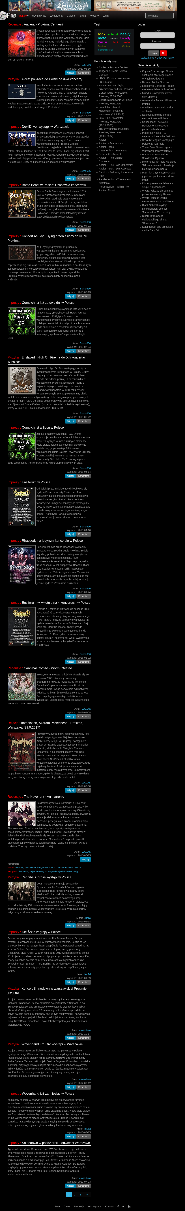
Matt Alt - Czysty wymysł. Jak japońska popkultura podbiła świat (158, 176)
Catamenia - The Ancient (113, 150)
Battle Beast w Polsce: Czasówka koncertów (54, 185)
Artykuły (23, 15)
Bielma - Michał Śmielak (155, 82)
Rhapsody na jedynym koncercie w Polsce (52, 540)
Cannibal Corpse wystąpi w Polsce (46, 877)
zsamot (11, 867)
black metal (121, 42)
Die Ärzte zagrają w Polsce (41, 932)
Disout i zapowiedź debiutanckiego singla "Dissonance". (154, 219)
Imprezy (13, 126)
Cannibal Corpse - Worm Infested (48, 668)
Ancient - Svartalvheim (111, 143)
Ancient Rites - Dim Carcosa (115, 168)
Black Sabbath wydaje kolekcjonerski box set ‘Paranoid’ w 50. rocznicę (156, 209)
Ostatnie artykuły (148, 65)
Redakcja (79, 1206)
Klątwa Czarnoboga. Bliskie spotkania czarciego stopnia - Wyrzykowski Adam (158, 75)
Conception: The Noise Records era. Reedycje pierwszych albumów (155, 126)
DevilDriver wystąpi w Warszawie (45, 126)
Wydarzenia (56, 15)
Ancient (114, 38)
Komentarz (83, 73)
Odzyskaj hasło (165, 57)
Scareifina (105, 50)
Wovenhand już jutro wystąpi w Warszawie (52, 1044)
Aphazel (113, 34)
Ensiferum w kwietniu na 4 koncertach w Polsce (56, 602)
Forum (82, 15)
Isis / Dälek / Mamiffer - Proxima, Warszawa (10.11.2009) (112, 122)
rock (102, 34)
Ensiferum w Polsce (36, 482)
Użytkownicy (39, 15)
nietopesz (12, 871)
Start (57, 1206)
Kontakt (109, 1206)
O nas (67, 1206)
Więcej (94, 15)
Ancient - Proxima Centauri (43, 24)
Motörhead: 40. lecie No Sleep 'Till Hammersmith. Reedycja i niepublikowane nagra (159, 165)
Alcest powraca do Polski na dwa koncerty (51, 79)
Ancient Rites (106, 146)
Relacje (13, 723)
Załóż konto (147, 57)
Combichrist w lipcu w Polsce (43, 427)
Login (105, 15)
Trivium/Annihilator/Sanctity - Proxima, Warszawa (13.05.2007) (115, 132)
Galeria (71, 15)
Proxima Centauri (114, 46)
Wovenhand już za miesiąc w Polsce (48, 1093)
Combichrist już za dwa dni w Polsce (48, 302)
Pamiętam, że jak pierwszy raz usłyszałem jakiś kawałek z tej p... (49, 871)
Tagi (97, 24)
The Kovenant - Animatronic (44, 796)
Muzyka (13, 79)
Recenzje (14, 24)
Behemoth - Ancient (110, 154)
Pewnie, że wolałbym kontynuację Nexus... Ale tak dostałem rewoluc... (49, 867)
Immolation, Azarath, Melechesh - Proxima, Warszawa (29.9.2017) (111, 111)
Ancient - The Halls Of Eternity (116, 165)
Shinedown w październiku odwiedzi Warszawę (56, 1143)
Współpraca (94, 1206)
